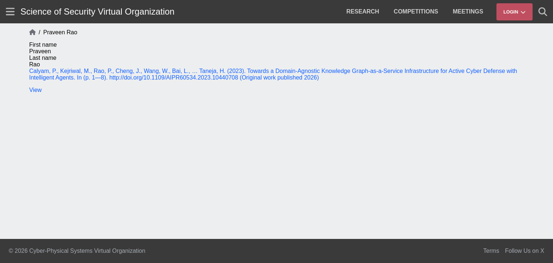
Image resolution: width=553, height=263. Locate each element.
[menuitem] (363, 11)
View (35, 90)
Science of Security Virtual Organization (97, 11)
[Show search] (542, 11)
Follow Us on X (524, 251)
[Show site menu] (10, 11)
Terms (491, 251)
